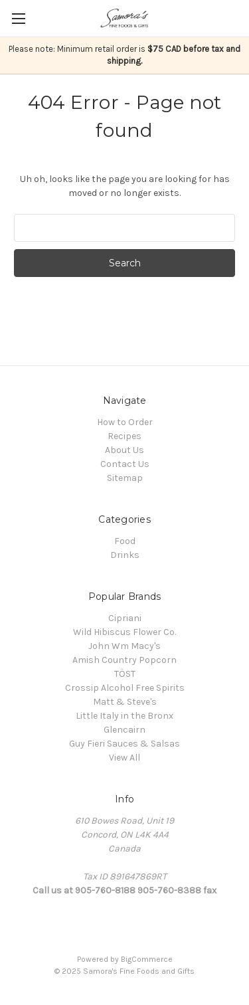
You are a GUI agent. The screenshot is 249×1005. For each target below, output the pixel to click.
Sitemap (125, 478)
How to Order (125, 422)
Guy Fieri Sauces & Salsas (124, 743)
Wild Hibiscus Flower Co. (124, 632)
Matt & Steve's (125, 701)
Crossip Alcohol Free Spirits (125, 687)
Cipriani (124, 618)
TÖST (124, 674)
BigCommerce (147, 959)
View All (124, 757)
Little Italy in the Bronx (124, 715)
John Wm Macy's (124, 646)
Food (124, 541)
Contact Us (124, 464)
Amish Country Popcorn (124, 660)
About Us (124, 450)
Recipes (124, 436)
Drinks (124, 555)
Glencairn (124, 729)
